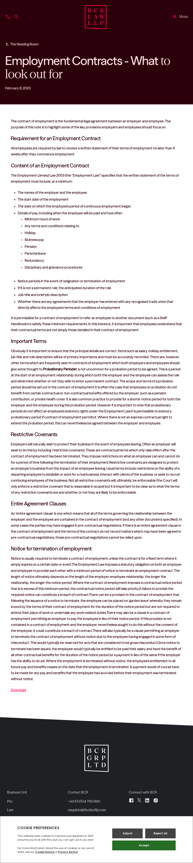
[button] (180, 17)
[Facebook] (131, 800)
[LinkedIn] (147, 800)
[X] (139, 800)
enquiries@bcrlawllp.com (87, 810)
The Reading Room (24, 44)
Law (10, 810)
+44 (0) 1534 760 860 (84, 801)
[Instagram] (155, 800)
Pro (9, 801)
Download (18, 690)
